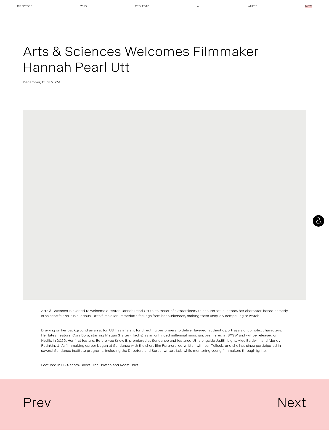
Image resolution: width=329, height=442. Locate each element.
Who (83, 6)
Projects (142, 6)
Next (291, 404)
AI (198, 6)
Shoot (85, 365)
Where (252, 6)
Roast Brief (129, 365)
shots (74, 365)
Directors (24, 6)
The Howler (101, 365)
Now (308, 6)
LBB (64, 365)
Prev (37, 404)
